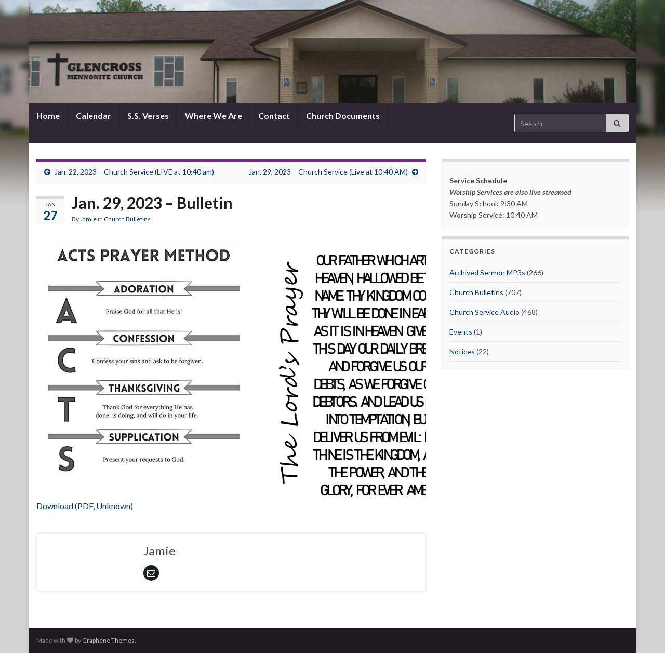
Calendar (93, 116)
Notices (462, 351)
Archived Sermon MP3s (487, 272)
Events (460, 331)
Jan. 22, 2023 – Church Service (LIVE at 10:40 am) (134, 171)
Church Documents (343, 116)
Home (48, 116)
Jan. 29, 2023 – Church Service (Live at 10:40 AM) (328, 171)
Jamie (88, 219)
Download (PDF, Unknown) (84, 506)
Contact (274, 116)
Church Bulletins (127, 219)
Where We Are (213, 116)
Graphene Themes (108, 640)
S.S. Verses (148, 116)
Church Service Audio (484, 312)
